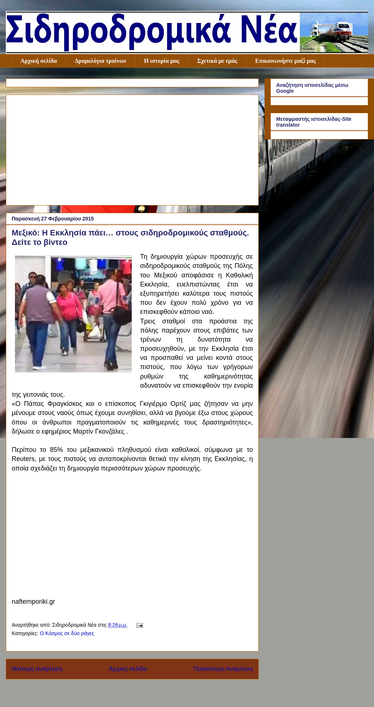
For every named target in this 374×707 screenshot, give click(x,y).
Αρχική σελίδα (38, 61)
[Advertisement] (132, 148)
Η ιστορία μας (162, 61)
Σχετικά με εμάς (217, 61)
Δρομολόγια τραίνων (100, 61)
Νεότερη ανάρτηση (37, 668)
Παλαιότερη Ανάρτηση (223, 668)
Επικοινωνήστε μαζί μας (285, 61)
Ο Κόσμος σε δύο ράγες (67, 633)
